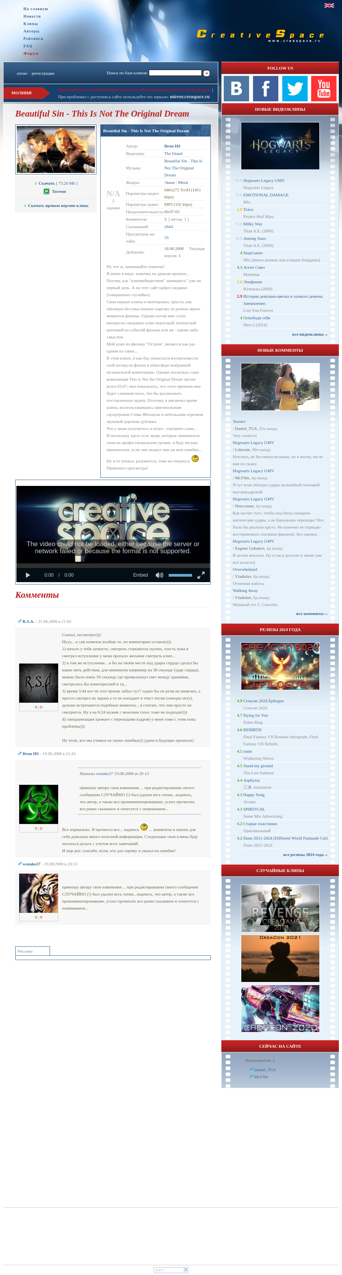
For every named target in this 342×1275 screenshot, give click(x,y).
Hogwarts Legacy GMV (264, 180)
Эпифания (252, 281)
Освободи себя (256, 317)
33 (166, 237)
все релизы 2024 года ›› (305, 854)
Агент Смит (254, 267)
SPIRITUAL (254, 809)
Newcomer (244, 506)
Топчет (239, 421)
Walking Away (245, 590)
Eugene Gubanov (249, 548)
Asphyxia (251, 780)
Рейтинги (33, 38)
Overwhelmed (245, 569)
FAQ (27, 46)
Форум (31, 53)
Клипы (30, 24)
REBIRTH (252, 729)
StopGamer (253, 252)
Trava (248, 209)
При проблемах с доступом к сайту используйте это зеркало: (114, 96)
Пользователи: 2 (260, 1060)
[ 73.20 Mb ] (56, 183)
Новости (32, 16)
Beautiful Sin (175, 160)
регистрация (43, 73)
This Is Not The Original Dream (183, 167)
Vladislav (243, 576)
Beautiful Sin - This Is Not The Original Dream (146, 130)
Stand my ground (258, 765)
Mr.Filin (242, 477)
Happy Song (254, 794)
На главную (35, 9)
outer (247, 751)
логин (21, 73)
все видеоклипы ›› (310, 334)
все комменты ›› (312, 613)
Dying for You (255, 715)
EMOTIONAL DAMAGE (266, 194)
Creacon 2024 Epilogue (263, 700)
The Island (173, 153)
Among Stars (254, 238)
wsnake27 (104, 773)
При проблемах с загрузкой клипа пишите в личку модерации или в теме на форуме (134, 89)
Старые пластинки (260, 823)
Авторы (31, 31)
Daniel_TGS (246, 428)
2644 (168, 226)
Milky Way (252, 223)
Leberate (242, 449)
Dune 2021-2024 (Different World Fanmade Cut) (285, 838)
